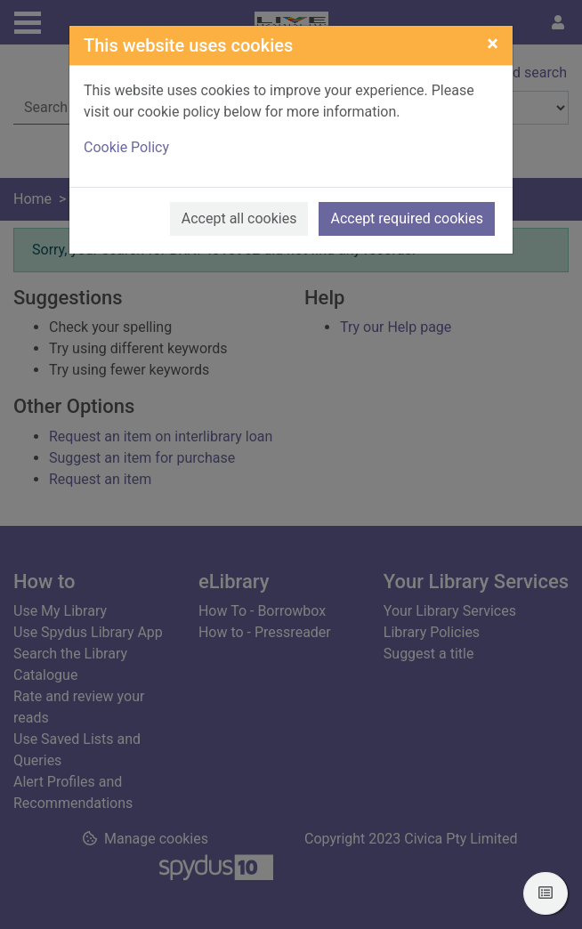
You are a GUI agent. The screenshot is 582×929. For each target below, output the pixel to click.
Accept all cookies (239, 218)
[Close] (493, 44)
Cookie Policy (126, 147)
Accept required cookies (406, 218)
